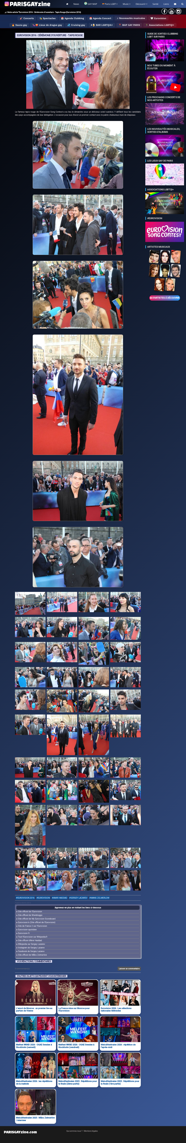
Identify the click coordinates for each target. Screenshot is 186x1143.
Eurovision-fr (24, 933)
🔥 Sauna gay (19, 25)
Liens (166, 3)
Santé (155, 3)
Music (126, 3)
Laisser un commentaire (129, 969)
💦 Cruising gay (76, 25)
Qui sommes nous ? (74, 1131)
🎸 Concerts (27, 18)
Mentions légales (91, 1131)
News (76, 3)
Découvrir (141, 3)
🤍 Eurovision (158, 18)
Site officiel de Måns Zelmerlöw (32, 955)
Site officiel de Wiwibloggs (30, 915)
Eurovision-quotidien (27, 929)
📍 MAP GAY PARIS (129, 25)
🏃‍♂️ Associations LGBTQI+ (159, 25)
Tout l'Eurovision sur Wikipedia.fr (32, 937)
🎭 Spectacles (47, 18)
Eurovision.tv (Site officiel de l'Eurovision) (36, 922)
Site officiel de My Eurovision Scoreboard (36, 919)
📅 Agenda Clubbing (72, 18)
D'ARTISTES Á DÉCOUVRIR (164, 298)
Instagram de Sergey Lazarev (31, 947)
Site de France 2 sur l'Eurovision (32, 926)
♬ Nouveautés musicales (131, 18)
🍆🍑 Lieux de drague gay (47, 25)
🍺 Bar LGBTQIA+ (102, 25)
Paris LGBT (109, 3)
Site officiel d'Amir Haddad (30, 940)
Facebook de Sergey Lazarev (31, 951)
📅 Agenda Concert (100, 18)
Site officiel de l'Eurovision (30, 911)
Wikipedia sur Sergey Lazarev (31, 944)
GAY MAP (90, 3)
